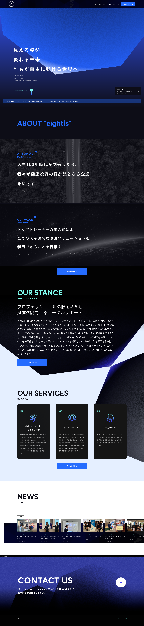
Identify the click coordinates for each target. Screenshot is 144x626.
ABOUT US (116, 4)
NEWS (109, 4)
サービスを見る (32, 362)
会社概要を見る (72, 271)
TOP (95, 4)
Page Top (122, 619)
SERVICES (102, 4)
